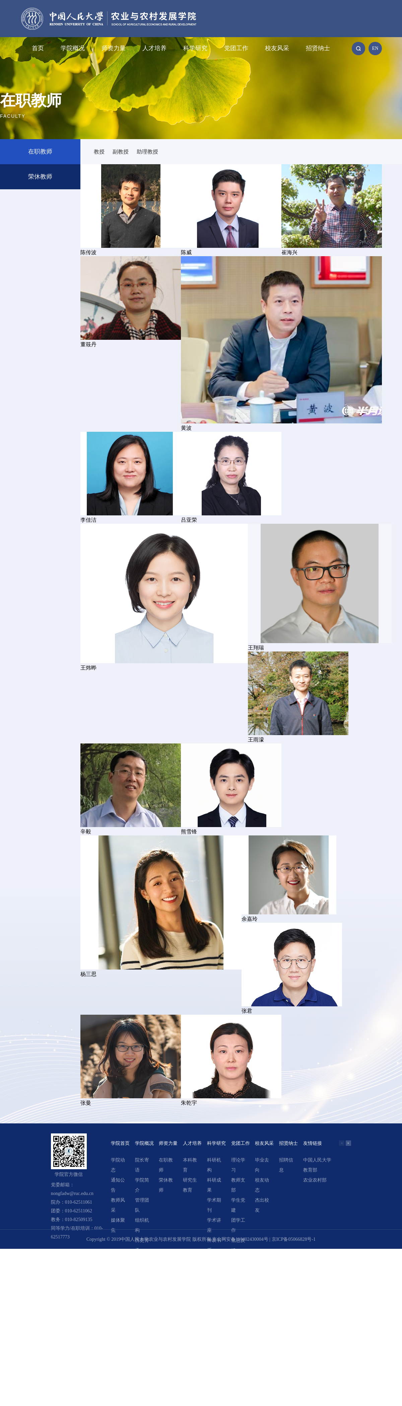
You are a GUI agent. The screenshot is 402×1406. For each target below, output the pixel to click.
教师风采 (118, 1205)
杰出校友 (262, 1205)
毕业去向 (262, 1165)
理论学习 (238, 1165)
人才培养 (154, 48)
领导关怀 (142, 1265)
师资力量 (114, 48)
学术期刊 (214, 1205)
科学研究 (195, 48)
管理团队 (142, 1205)
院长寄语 (142, 1165)
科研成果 (214, 1185)
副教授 (121, 152)
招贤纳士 (318, 48)
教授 (99, 152)
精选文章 (214, 1265)
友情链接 (312, 1143)
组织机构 (142, 1225)
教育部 (310, 1170)
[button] (348, 1143)
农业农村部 (315, 1180)
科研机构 (214, 1165)
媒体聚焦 (118, 1225)
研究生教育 (190, 1185)
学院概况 (73, 48)
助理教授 (147, 152)
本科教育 (190, 1165)
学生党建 (238, 1205)
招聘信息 (286, 1165)
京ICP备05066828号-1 (294, 1239)
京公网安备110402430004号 (240, 1239)
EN (375, 48)
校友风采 (277, 48)
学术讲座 (214, 1225)
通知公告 (118, 1185)
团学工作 (238, 1225)
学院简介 (142, 1185)
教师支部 (238, 1185)
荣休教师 (40, 176)
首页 (38, 48)
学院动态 (118, 1165)
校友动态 (262, 1185)
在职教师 (40, 151)
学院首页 (120, 1143)
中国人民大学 (317, 1160)
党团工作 (236, 48)
